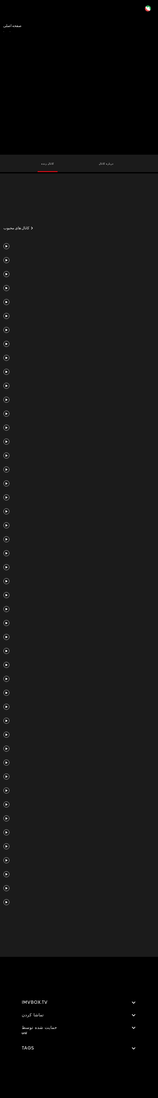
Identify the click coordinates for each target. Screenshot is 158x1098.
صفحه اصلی (12, 25)
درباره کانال (106, 163)
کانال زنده (47, 163)
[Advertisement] (79, 50)
